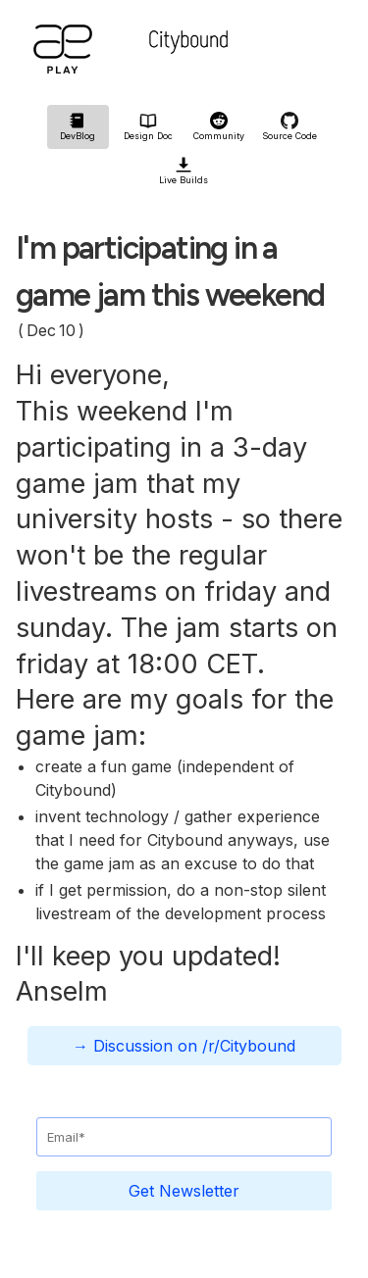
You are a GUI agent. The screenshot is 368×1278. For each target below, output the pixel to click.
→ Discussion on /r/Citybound (184, 1046)
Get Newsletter (184, 1191)
